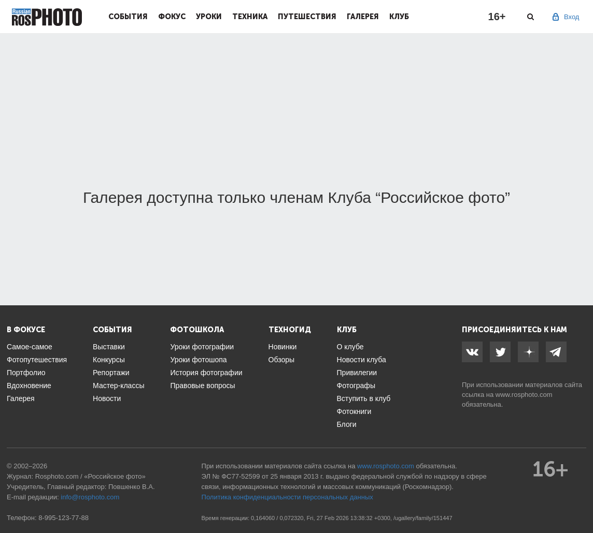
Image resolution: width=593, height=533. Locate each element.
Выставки (109, 347)
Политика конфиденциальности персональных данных (287, 497)
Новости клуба (361, 360)
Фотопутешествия (37, 360)
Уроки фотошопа (198, 360)
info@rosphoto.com (90, 497)
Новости (107, 398)
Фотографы (356, 385)
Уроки (209, 16)
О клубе (350, 347)
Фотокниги (354, 411)
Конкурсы (109, 360)
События (128, 16)
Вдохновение (29, 385)
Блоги (347, 424)
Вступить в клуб (364, 398)
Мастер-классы (118, 385)
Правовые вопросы (202, 385)
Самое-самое (29, 347)
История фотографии (206, 372)
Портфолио (26, 372)
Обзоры (282, 360)
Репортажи (111, 372)
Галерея (363, 16)
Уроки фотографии (202, 347)
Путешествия (307, 16)
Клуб (399, 16)
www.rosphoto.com (524, 394)
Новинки (283, 347)
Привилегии (357, 372)
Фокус (172, 16)
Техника (249, 16)
